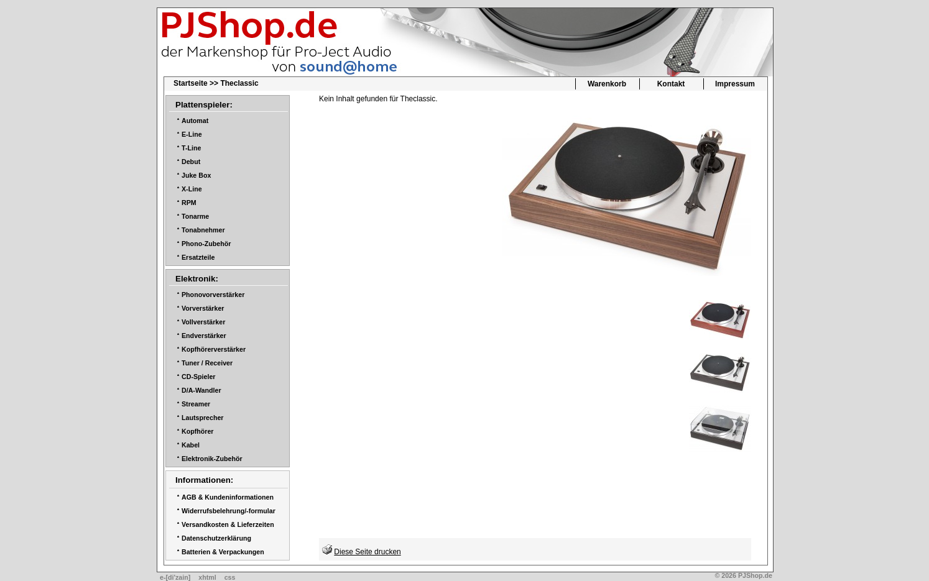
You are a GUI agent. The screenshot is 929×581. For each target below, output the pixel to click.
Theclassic (239, 83)
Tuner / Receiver (207, 363)
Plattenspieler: (204, 104)
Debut (191, 161)
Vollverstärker (203, 322)
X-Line (192, 189)
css (230, 577)
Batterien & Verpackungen (223, 552)
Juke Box (196, 175)
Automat (195, 120)
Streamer (196, 404)
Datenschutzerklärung (216, 538)
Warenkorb (607, 84)
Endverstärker (204, 335)
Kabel (191, 445)
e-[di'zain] (175, 577)
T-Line (191, 148)
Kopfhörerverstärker (214, 349)
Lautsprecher (203, 417)
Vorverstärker (203, 308)
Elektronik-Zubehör (212, 458)
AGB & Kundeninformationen (228, 497)
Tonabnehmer (203, 230)
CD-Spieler (198, 376)
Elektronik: (196, 278)
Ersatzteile (198, 257)
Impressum (735, 84)
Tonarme (195, 216)
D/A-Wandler (201, 390)
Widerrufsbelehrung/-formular (228, 511)
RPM (189, 202)
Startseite (190, 83)
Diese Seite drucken (367, 551)
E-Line (192, 134)
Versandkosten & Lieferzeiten (228, 524)
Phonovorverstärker (213, 294)
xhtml (207, 577)
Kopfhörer (198, 431)
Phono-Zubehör (206, 243)
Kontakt (671, 84)
